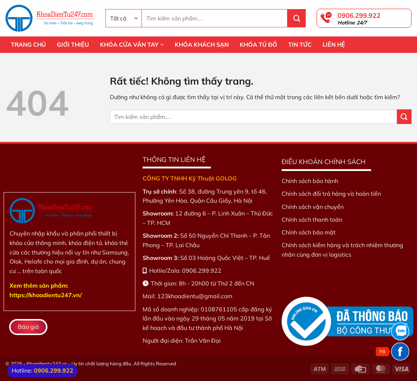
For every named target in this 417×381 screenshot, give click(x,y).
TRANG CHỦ (28, 44)
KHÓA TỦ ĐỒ (258, 44)
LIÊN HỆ (334, 44)
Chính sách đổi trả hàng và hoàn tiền (331, 193)
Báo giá (28, 326)
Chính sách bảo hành (310, 180)
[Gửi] (296, 18)
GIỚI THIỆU (73, 44)
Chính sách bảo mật (309, 232)
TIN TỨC (300, 44)
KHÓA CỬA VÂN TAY (132, 44)
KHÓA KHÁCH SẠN (202, 44)
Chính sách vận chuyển (313, 206)
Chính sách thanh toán (312, 219)
